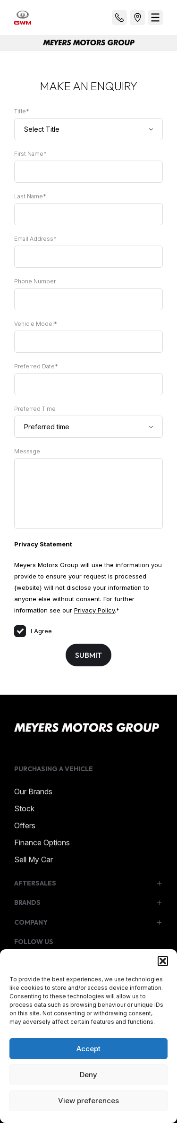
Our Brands (33, 791)
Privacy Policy (94, 610)
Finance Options (42, 842)
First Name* (30, 153)
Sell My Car (33, 859)
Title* (21, 111)
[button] (163, 961)
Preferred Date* (36, 366)
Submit (88, 655)
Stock (24, 808)
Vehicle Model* (35, 323)
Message (27, 451)
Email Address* (35, 238)
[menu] (155, 17)
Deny (88, 1074)
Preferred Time (35, 408)
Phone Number (35, 281)
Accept (88, 1048)
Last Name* (30, 196)
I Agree (33, 631)
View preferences (88, 1100)
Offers (24, 825)
